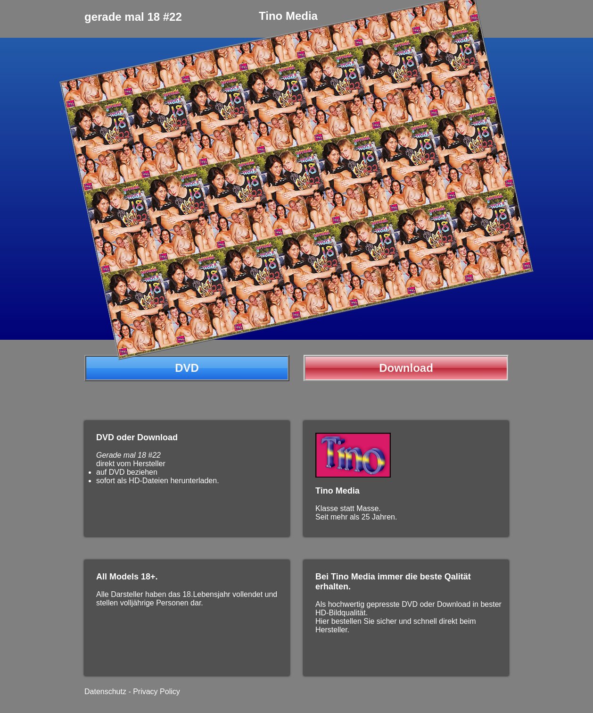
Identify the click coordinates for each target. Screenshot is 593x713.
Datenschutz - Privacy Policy (132, 692)
